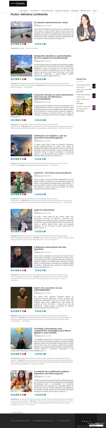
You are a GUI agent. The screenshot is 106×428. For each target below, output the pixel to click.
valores (60, 201)
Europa (66, 127)
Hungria (20, 90)
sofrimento (39, 166)
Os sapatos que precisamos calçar (48, 28)
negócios (44, 129)
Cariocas (50, 199)
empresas (25, 312)
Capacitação (23, 10)
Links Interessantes (47, 10)
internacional (62, 394)
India (55, 394)
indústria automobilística (24, 129)
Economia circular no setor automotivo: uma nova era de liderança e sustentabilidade (50, 100)
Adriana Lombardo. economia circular (39, 127)
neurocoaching (59, 312)
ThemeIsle (86, 421)
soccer (57, 273)
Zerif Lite (80, 419)
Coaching (21, 51)
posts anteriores (17, 403)
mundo (19, 396)
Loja (94, 10)
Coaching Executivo (63, 310)
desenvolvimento (16, 353)
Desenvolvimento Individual (49, 86)
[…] (52, 43)
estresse (31, 312)
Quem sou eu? (85, 10)
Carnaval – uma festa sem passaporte (49, 174)
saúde (23, 396)
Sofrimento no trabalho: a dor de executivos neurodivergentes (47, 138)
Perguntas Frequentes (62, 10)
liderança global (54, 353)
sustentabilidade (52, 129)
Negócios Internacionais (27, 88)
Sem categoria (24, 392)
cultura (27, 201)
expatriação (31, 353)
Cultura (38, 86)
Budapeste (45, 88)
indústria (13, 129)
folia (30, 201)
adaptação (47, 392)
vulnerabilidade (15, 314)
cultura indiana (33, 394)
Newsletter (34, 10)
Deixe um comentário (32, 51)
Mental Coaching (49, 312)
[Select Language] (96, 426)
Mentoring (14, 166)
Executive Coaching (30, 236)
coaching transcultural (55, 88)
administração (29, 310)
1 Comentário (28, 90)
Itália (33, 129)
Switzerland (39, 236)
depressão (14, 312)
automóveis (54, 127)
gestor (37, 353)
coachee (59, 234)
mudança (62, 353)
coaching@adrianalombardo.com (43, 412)
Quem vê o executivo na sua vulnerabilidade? (45, 284)
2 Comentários (30, 396)
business (53, 234)
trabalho (45, 166)
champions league (56, 271)
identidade (44, 201)
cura (70, 310)
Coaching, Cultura (30, 86)
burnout (48, 310)
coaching (61, 127)
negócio (32, 166)
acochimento (40, 392)
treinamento (26, 355)
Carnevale (62, 199)
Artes (41, 199)
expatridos (14, 90)
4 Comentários (53, 166)
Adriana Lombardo (33, 199)
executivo (24, 353)
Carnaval (56, 199)
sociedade (54, 201)
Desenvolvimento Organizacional (57, 164)
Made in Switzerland (41, 209)
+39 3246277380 (64, 412)
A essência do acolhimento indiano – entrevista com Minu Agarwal (49, 364)
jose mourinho (50, 273)
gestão (71, 127)
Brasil (45, 199)
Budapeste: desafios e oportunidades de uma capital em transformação (51, 60)
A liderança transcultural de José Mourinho (52, 244)
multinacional (18, 355)
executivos (66, 88)
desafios (19, 312)
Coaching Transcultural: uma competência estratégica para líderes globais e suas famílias (52, 324)
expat (71, 88)
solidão (67, 312)
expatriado (42, 394)
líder (41, 353)
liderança (38, 129)
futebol (44, 273)
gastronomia (36, 201)
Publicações (75, 10)
